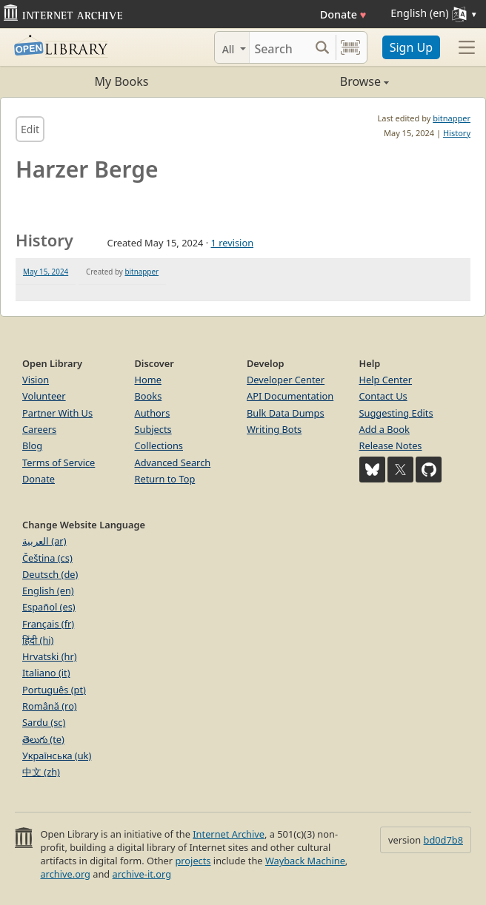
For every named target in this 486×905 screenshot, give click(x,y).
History (456, 132)
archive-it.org (142, 874)
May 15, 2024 (45, 271)
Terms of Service (58, 462)
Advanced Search (173, 462)
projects (192, 860)
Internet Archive (228, 834)
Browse (316, 81)
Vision (35, 379)
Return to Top (165, 478)
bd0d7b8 (443, 840)
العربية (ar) (44, 541)
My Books (122, 81)
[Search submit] (323, 47)
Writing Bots (274, 429)
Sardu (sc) (43, 722)
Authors (152, 413)
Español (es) (49, 606)
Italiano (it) (46, 672)
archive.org (65, 874)
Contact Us (383, 396)
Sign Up (411, 47)
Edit (30, 129)
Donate (343, 14)
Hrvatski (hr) (49, 656)
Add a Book (384, 429)
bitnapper (451, 118)
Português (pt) (54, 689)
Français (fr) (48, 623)
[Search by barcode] (350, 47)
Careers (39, 429)
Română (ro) (49, 706)
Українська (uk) (56, 755)
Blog (32, 445)
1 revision (232, 242)
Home (148, 379)
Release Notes (390, 445)
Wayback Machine (305, 860)
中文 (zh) (41, 771)
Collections (159, 445)
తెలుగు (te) (43, 739)
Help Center (386, 379)
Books (148, 396)
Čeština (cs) (47, 558)
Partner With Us (57, 413)
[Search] (279, 47)
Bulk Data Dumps (285, 413)
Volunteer (44, 396)
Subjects (153, 429)
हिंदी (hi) (37, 640)
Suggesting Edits (396, 413)
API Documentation (290, 396)
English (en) (48, 590)
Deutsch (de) (50, 574)
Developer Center (285, 379)
